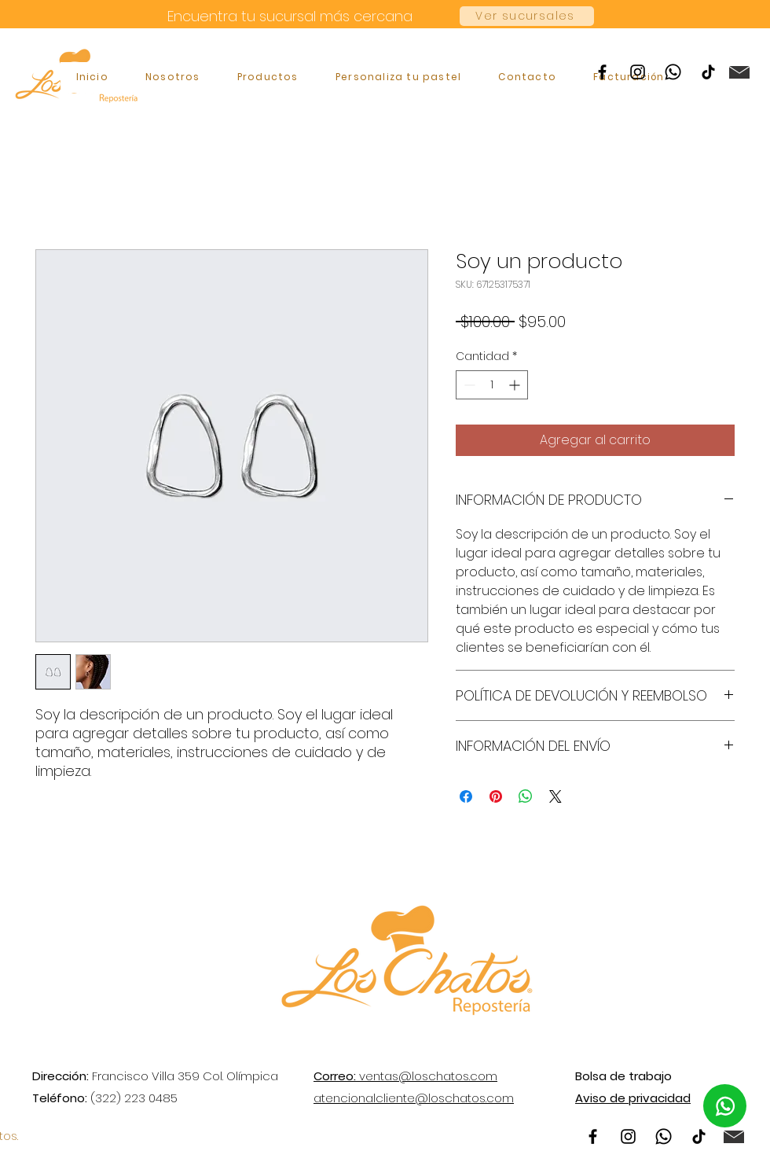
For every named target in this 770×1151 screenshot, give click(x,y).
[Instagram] (637, 72)
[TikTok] (708, 72)
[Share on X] (555, 796)
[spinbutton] (492, 385)
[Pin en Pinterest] (495, 796)
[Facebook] (602, 72)
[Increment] (516, 385)
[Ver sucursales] (527, 16)
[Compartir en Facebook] (465, 796)
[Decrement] (468, 385)
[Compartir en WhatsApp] (525, 796)
